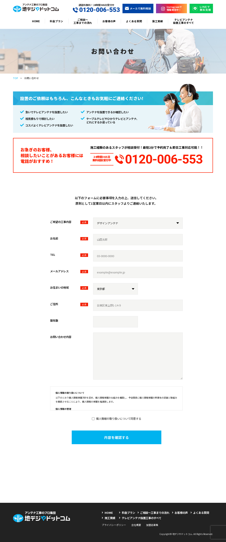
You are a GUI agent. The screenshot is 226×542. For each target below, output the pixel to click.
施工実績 (157, 21)
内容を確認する (116, 435)
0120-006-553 (96, 9)
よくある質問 (134, 21)
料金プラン (56, 21)
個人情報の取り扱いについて (70, 391)
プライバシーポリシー (114, 523)
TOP (15, 78)
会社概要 (136, 523)
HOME (36, 21)
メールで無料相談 (138, 8)
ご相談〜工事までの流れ (82, 21)
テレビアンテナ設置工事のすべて (183, 21)
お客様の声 (109, 21)
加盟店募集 (152, 523)
